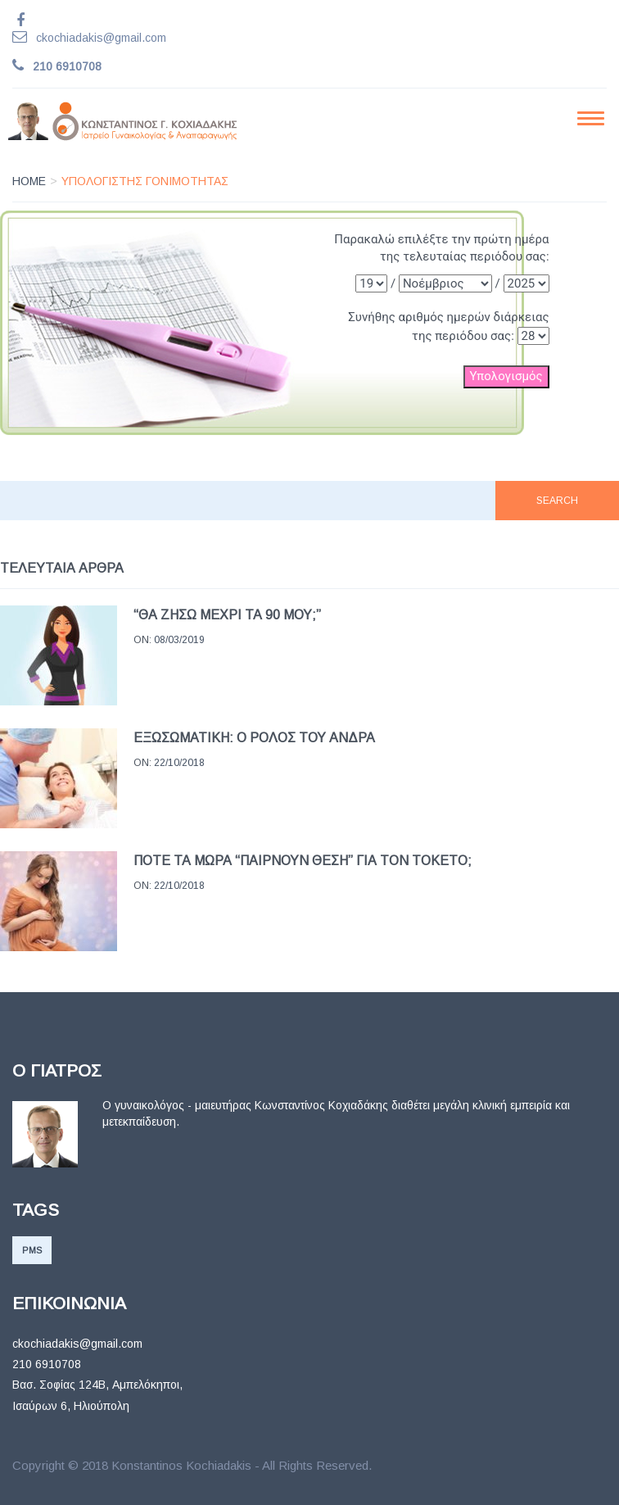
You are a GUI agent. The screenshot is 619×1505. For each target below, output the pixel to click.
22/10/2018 (179, 762)
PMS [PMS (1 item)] (32, 1250)
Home (29, 181)
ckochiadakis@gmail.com (101, 37)
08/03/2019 (179, 640)
